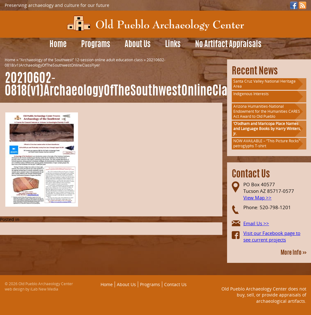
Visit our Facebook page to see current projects (271, 236)
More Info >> (293, 253)
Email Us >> (256, 223)
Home (58, 45)
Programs (95, 45)
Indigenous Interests (251, 93)
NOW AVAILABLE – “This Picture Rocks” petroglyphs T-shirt (266, 143)
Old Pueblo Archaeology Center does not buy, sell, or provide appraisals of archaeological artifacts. (263, 295)
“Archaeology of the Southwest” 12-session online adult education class (81, 59)
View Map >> (257, 197)
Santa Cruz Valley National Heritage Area (264, 84)
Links (173, 45)
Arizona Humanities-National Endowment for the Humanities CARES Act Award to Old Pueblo (266, 111)
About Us (138, 45)
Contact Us (175, 284)
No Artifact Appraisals (228, 45)
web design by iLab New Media (31, 289)
